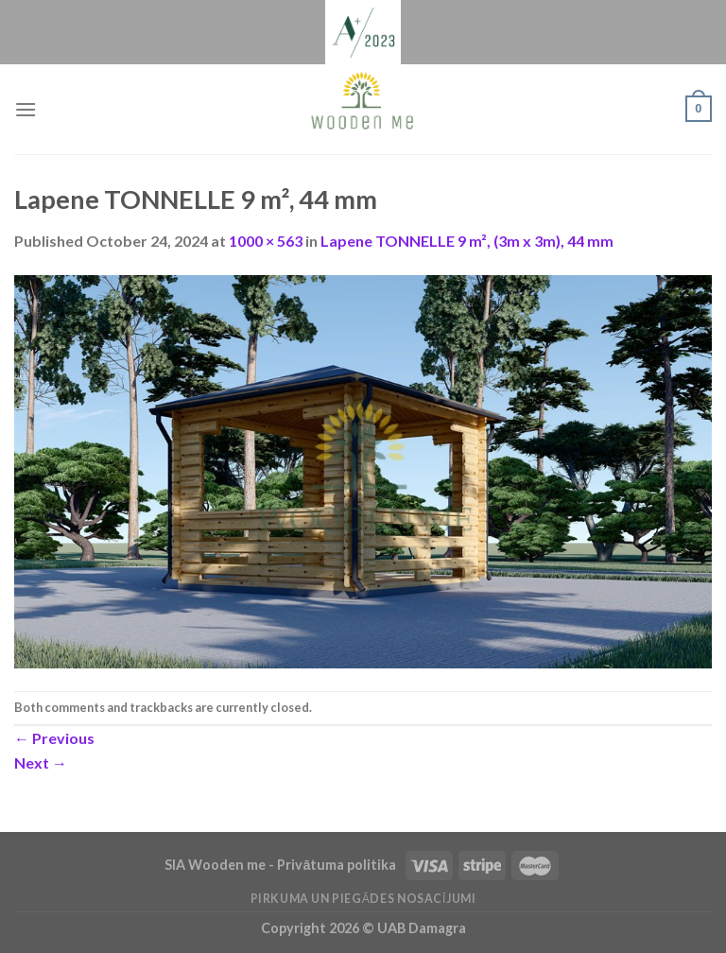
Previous (54, 738)
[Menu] (25, 109)
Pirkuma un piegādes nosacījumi (363, 899)
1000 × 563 (265, 241)
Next (40, 762)
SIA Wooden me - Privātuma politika (281, 865)
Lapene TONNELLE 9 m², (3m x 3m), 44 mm (467, 241)
